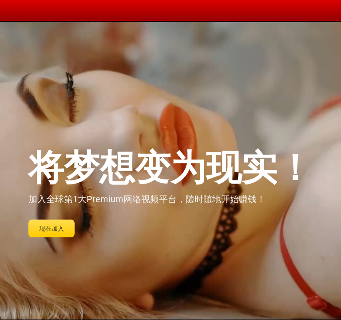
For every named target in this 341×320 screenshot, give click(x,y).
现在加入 (51, 228)
